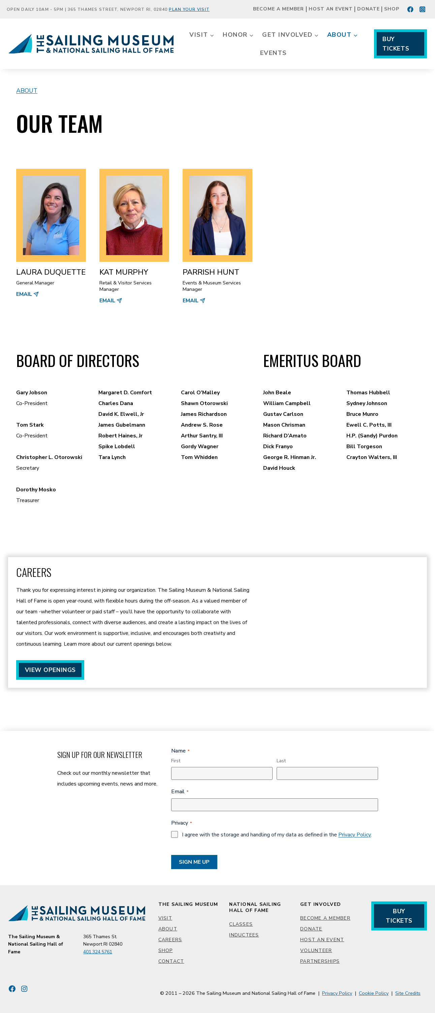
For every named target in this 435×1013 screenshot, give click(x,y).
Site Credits (408, 993)
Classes (241, 924)
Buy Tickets (395, 44)
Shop (391, 9)
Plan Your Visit (189, 9)
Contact (171, 961)
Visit (165, 918)
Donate (368, 9)
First (175, 761)
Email (179, 791)
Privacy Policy (354, 834)
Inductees (244, 935)
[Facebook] (410, 9)
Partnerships (320, 961)
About (26, 91)
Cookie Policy (374, 993)
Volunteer (316, 950)
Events (273, 53)
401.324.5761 (97, 952)
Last (281, 761)
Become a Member (278, 9)
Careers (170, 940)
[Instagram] (422, 9)
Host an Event (331, 9)
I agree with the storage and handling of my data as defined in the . (277, 834)
